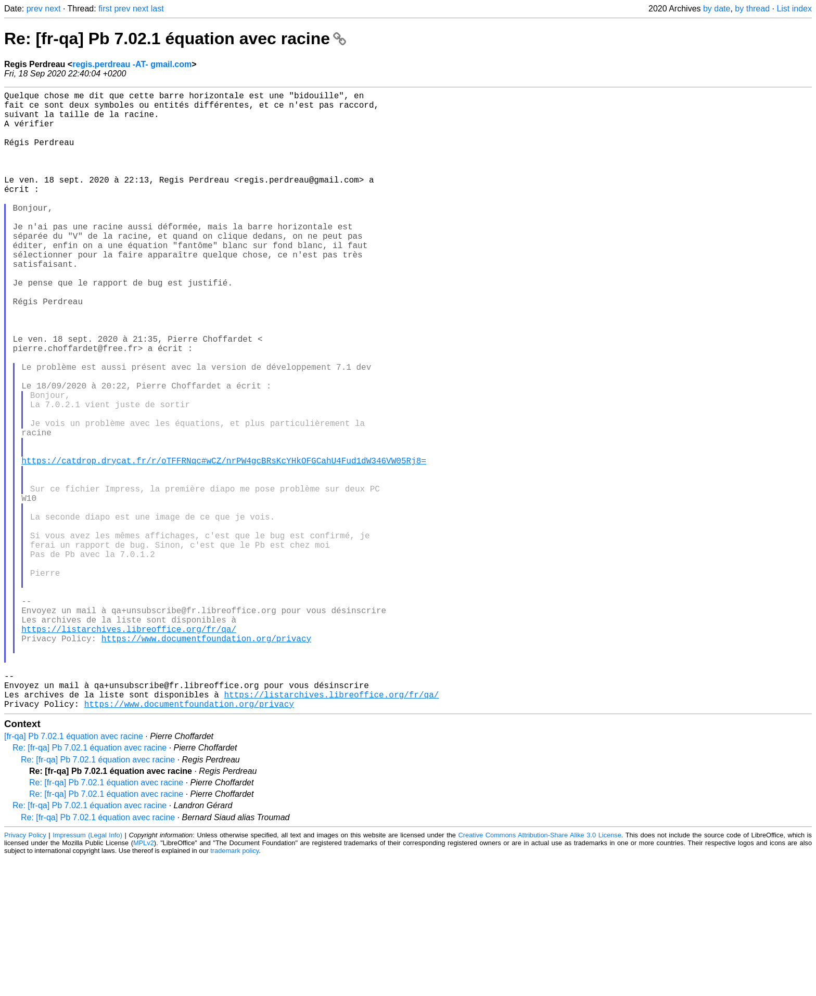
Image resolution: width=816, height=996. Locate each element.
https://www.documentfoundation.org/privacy (206, 761)
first (105, 8)
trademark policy (234, 988)
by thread (752, 8)
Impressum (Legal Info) (87, 972)
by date (716, 8)
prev (35, 8)
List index (794, 8)
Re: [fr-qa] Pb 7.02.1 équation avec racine (175, 38)
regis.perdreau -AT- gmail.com (132, 64)
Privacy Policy (25, 972)
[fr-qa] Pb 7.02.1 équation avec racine (73, 873)
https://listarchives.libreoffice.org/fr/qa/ (128, 749)
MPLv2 (143, 980)
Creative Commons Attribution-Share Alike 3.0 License (539, 972)
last (157, 8)
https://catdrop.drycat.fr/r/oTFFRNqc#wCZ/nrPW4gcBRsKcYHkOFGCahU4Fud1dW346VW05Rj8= (223, 543)
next (52, 8)
